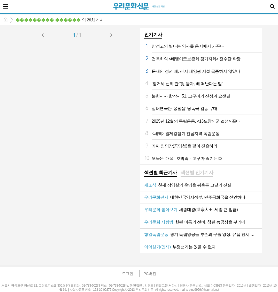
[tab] (160, 173)
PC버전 (149, 273)
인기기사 (153, 34)
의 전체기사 (60, 20)
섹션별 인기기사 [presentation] (197, 172)
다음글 (110, 35)
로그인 (127, 273)
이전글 (43, 35)
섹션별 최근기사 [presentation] (160, 172)
